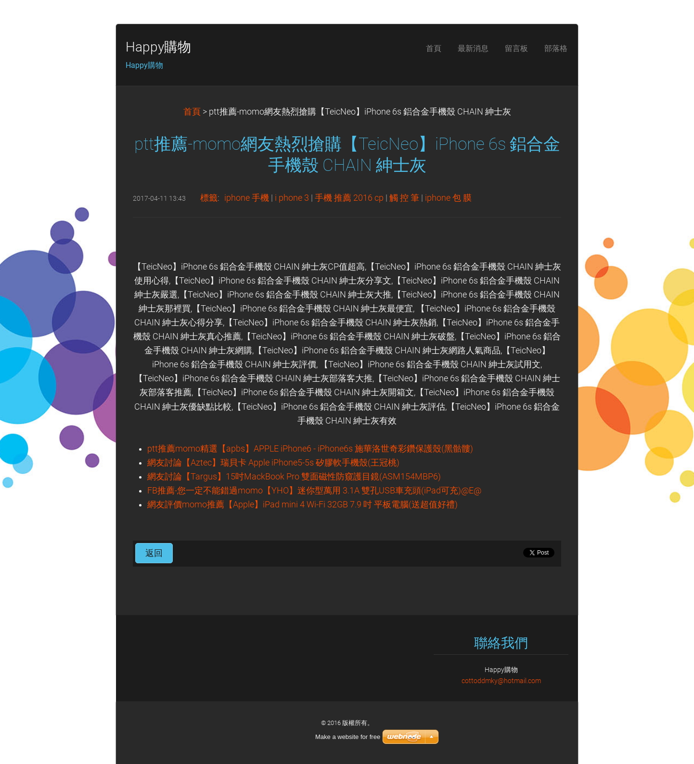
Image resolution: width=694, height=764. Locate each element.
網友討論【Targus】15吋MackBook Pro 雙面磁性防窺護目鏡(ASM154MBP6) (294, 476)
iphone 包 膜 (448, 198)
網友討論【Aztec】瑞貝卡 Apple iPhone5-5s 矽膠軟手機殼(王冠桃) (273, 462)
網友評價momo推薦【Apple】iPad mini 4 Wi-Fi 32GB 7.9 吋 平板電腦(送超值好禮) (302, 504)
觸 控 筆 (404, 198)
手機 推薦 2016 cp (349, 198)
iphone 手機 (246, 198)
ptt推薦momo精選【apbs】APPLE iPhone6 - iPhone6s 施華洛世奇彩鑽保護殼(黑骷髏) (310, 448)
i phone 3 (292, 198)
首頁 (192, 112)
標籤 (209, 198)
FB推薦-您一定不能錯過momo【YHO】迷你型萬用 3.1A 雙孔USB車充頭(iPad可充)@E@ (314, 490)
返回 (154, 553)
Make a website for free (347, 736)
